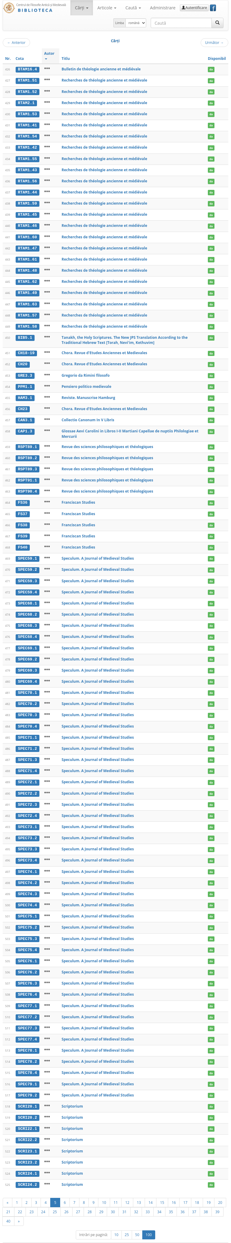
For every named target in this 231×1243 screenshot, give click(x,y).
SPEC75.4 (27, 941)
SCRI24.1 (27, 1162)
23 (31, 1200)
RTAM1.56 (27, 180)
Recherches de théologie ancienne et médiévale (104, 80)
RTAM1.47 (27, 246)
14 (151, 1191)
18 (197, 1191)
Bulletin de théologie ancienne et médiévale (101, 69)
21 (8, 1200)
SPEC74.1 (27, 864)
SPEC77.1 (27, 996)
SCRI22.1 (27, 1118)
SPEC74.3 (27, 886)
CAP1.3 (25, 428)
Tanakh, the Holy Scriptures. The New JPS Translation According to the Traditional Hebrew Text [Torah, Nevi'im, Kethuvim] (125, 337)
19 (209, 1191)
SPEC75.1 (27, 908)
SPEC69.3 (27, 664)
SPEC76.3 (27, 974)
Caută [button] (133, 8)
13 (139, 1191)
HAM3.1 (25, 394)
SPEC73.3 (27, 841)
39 (217, 1200)
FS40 (23, 543)
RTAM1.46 (27, 224)
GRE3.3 (25, 372)
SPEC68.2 (27, 609)
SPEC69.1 (27, 642)
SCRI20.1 (27, 1096)
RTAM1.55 (27, 158)
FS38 (23, 521)
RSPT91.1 (27, 476)
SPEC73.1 (27, 819)
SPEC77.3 (27, 1019)
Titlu (66, 58)
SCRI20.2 (27, 1107)
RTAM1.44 (27, 191)
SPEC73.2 (27, 830)
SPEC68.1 (27, 598)
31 (124, 1200)
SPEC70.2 (27, 697)
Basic (219, 1237)
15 (162, 1191)
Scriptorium (72, 1096)
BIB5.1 (25, 335)
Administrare (163, 8)
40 (8, 1209)
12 (127, 1191)
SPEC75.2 (27, 919)
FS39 (23, 531)
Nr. (8, 58)
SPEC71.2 (27, 742)
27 (78, 1200)
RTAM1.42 (27, 147)
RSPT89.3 (27, 465)
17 (185, 1191)
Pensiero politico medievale (86, 383)
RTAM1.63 (27, 302)
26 (66, 1200)
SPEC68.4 (27, 631)
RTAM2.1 (26, 102)
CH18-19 (26, 350)
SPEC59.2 (27, 565)
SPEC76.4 (27, 985)
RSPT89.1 (27, 443)
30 (113, 1200)
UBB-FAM (98, 1237)
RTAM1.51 (27, 80)
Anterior (16, 42)
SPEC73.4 (27, 852)
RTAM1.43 (27, 169)
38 (206, 1200)
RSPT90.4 (27, 487)
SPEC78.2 (27, 1052)
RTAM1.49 (27, 290)
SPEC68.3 (27, 620)
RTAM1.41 (27, 124)
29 (101, 1200)
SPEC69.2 (27, 653)
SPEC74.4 (27, 897)
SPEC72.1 (27, 775)
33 (148, 1200)
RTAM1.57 (27, 312)
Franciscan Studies (78, 498)
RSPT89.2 (27, 454)
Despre (206, 1237)
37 (194, 1200)
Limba (119, 23)
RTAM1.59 (27, 202)
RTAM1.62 (27, 279)
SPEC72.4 (27, 808)
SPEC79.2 (27, 1085)
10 (104, 1191)
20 (220, 1191)
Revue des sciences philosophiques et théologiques (107, 443)
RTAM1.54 (27, 135)
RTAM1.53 (27, 113)
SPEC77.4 (27, 1029)
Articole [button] (106, 8)
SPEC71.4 (27, 764)
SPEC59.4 (27, 587)
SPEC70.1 (27, 686)
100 (149, 1223)
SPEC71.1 (27, 731)
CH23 (23, 405)
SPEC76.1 (27, 952)
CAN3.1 (25, 416)
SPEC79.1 (27, 1074)
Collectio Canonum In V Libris (88, 416)
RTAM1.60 (27, 235)
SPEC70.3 (27, 709)
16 (174, 1191)
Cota (20, 58)
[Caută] (217, 23)
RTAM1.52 (27, 91)
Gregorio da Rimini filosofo (86, 372)
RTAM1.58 (27, 323)
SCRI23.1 (27, 1140)
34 (159, 1200)
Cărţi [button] (81, 8)
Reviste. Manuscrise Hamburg (88, 394)
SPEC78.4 (27, 1063)
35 (171, 1200)
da (211, 69)
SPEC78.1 (27, 1041)
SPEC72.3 (27, 797)
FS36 (23, 498)
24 (43, 1200)
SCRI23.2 (27, 1151)
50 (137, 1223)
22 (20, 1200)
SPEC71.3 (27, 753)
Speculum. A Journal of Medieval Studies (98, 553)
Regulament (170, 1237)
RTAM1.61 (27, 257)
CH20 (23, 361)
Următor (214, 42)
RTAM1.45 (27, 213)
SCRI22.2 (27, 1129)
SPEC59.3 (27, 576)
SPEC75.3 (27, 930)
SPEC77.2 (27, 1007)
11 (116, 1191)
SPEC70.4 (27, 720)
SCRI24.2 (27, 1174)
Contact (189, 1237)
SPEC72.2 (27, 786)
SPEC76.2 (27, 963)
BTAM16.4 (27, 69)
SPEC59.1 (27, 554)
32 (136, 1200)
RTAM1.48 (27, 268)
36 (182, 1200)
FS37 (23, 509)
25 (55, 1200)
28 (90, 1200)
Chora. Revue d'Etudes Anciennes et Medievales (104, 350)
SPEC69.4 (27, 675)
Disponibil (217, 58)
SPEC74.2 (27, 875)
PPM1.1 (25, 383)
